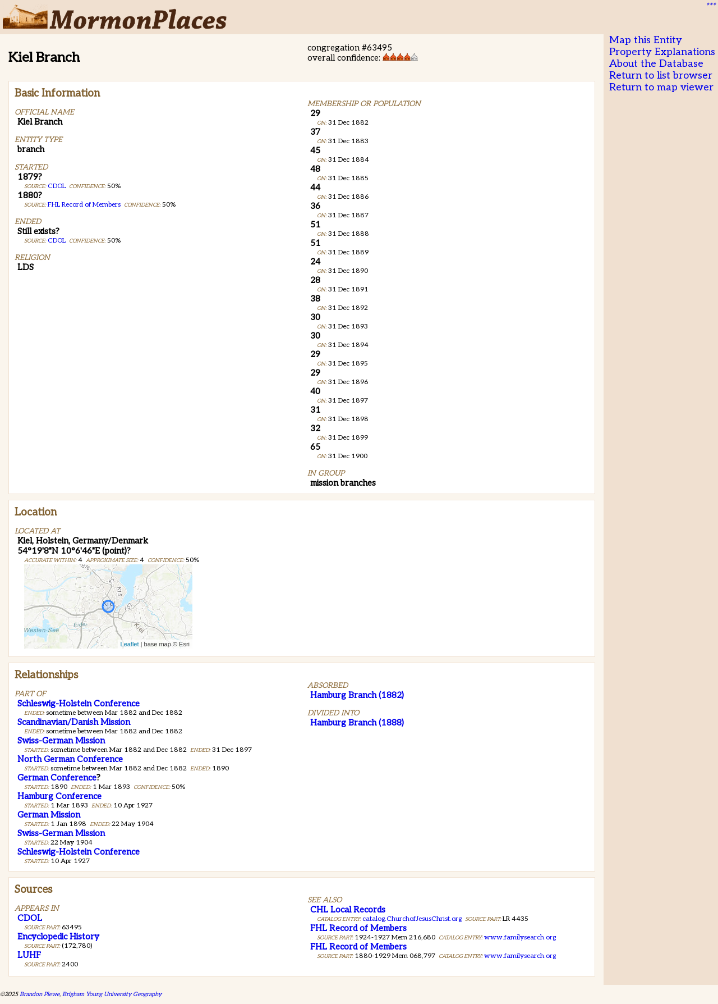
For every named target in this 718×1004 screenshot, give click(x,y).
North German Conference (70, 759)
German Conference (56, 778)
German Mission (48, 815)
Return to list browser (660, 75)
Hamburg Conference (59, 796)
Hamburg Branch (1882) (357, 695)
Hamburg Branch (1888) (357, 723)
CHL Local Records (347, 910)
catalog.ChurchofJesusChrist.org (412, 919)
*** (710, 6)
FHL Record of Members (84, 204)
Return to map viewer (661, 87)
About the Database (656, 64)
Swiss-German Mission (61, 741)
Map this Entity (645, 40)
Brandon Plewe (39, 994)
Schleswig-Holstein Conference (78, 704)
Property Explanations (662, 52)
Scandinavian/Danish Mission (73, 722)
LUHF (29, 955)
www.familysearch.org (520, 937)
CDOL (57, 186)
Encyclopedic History (58, 937)
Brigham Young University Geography (112, 994)
